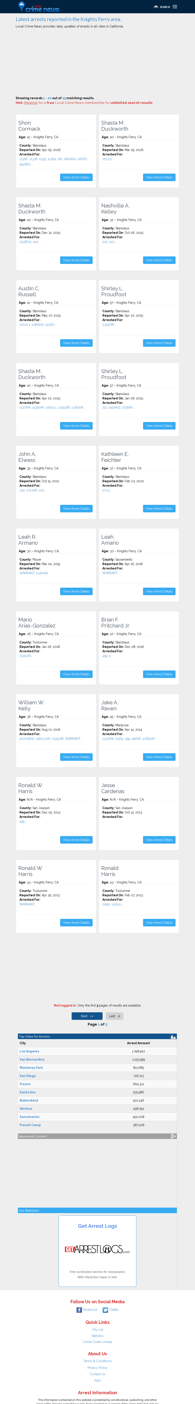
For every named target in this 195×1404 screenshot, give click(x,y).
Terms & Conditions (97, 1361)
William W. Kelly (31, 705)
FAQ (98, 1381)
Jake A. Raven (109, 705)
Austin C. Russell (29, 291)
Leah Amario (110, 540)
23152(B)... (109, 324)
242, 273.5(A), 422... (32, 490)
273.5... (107, 490)
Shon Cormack (29, 126)
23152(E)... (26, 656)
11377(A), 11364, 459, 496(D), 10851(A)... (129, 738)
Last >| (114, 1016)
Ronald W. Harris (30, 788)
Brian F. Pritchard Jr (115, 623)
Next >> (87, 1016)
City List (97, 1329)
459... (23, 821)
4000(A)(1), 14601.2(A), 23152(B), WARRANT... (50, 738)
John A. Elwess (27, 457)
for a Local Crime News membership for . (88, 103)
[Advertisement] (97, 63)
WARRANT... (110, 573)
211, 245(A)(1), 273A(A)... (118, 407)
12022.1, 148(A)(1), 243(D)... (37, 324)
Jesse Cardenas (112, 788)
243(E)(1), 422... (29, 242)
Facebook (86, 1309)
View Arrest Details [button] (76, 177)
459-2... (107, 656)
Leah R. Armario (28, 540)
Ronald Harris (110, 871)
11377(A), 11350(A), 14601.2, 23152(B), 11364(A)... (52, 407)
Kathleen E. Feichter (115, 457)
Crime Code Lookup (97, 1342)
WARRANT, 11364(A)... (34, 573)
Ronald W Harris (30, 871)
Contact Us (97, 1374)
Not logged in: (65, 1005)
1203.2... (108, 159)
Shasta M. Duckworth (114, 126)
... (103, 821)
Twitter (111, 1309)
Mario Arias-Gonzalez (36, 623)
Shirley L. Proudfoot (113, 291)
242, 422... (109, 242)
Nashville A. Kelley (115, 209)
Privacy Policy (97, 1367)
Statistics (98, 1336)
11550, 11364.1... (113, 904)
